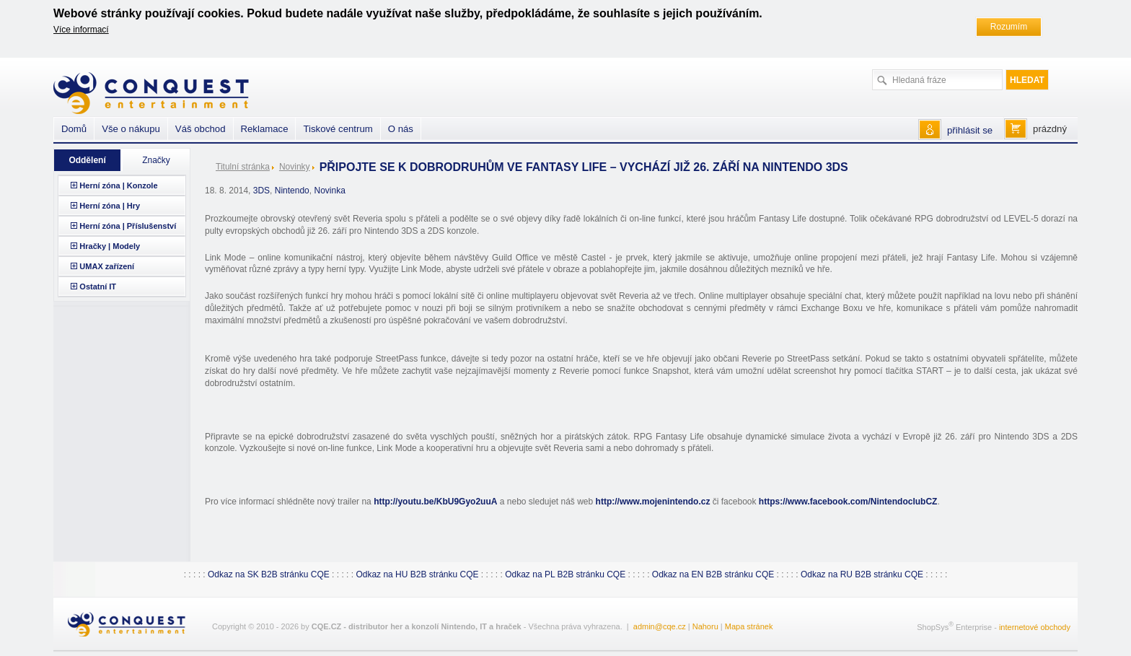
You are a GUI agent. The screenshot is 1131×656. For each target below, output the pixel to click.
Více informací (81, 30)
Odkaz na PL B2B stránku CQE (565, 574)
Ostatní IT (97, 286)
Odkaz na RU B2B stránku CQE (862, 574)
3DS (261, 190)
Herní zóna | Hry (109, 205)
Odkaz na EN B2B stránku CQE (713, 574)
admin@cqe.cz (659, 626)
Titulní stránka (243, 167)
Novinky (294, 167)
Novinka (329, 190)
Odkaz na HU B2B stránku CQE (417, 574)
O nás (400, 128)
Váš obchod (200, 128)
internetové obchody (1034, 626)
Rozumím (1008, 27)
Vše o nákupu (131, 128)
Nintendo (292, 190)
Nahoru (705, 626)
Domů (74, 128)
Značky (156, 160)
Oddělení (87, 160)
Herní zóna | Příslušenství (127, 226)
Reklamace (265, 128)
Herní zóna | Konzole (118, 185)
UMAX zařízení (106, 266)
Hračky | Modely (109, 246)
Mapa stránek (749, 626)
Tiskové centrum (337, 128)
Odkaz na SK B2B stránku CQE (269, 574)
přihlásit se (970, 130)
